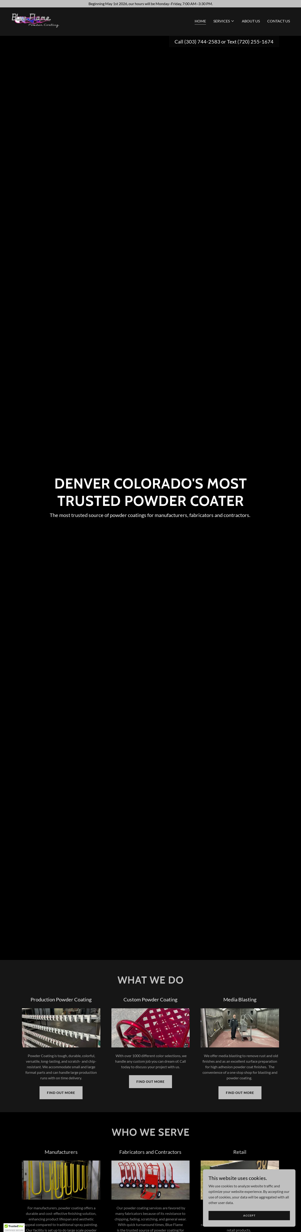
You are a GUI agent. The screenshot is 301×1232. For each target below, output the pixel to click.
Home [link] (200, 22)
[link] (39, 21)
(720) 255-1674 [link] (255, 41)
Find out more (61, 1093)
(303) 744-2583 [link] (202, 41)
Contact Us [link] (278, 22)
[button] (223, 22)
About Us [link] (251, 22)
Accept (249, 1215)
